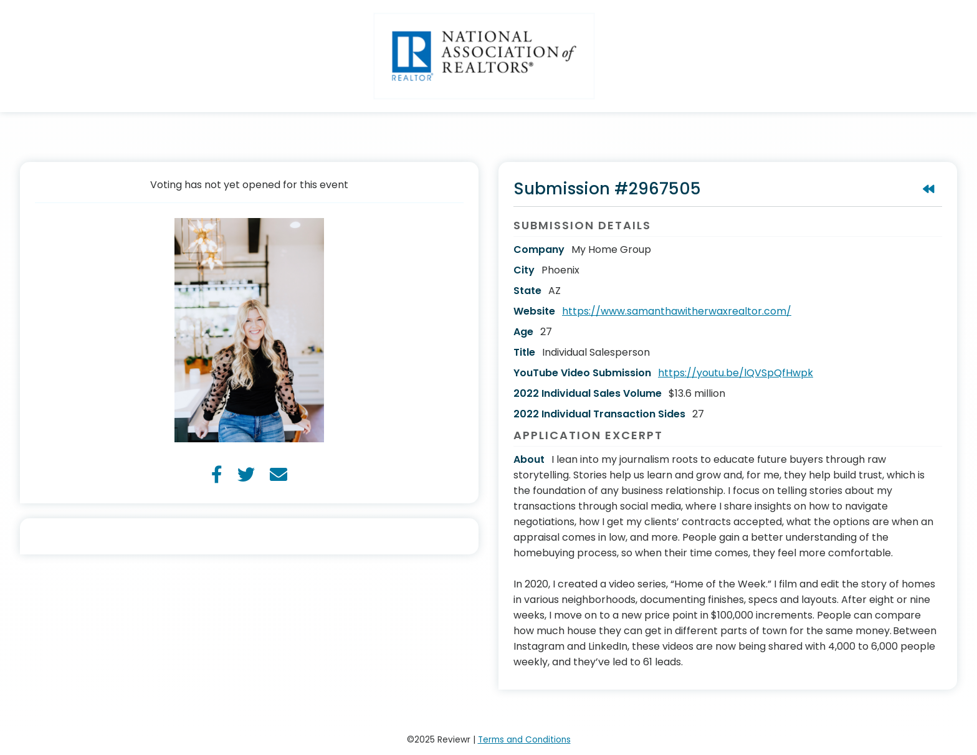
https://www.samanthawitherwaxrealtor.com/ (676, 311)
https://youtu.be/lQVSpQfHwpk (735, 373)
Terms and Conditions (524, 740)
